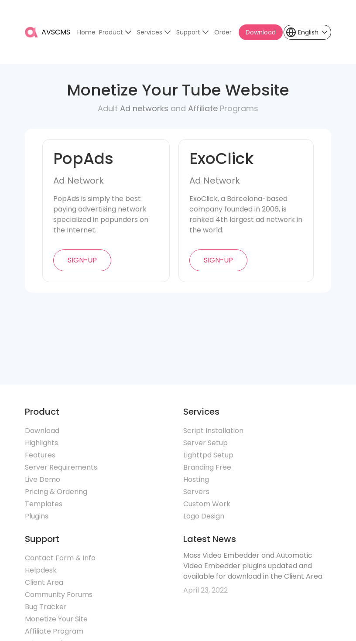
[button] (307, 32)
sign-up (82, 260)
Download (261, 32)
